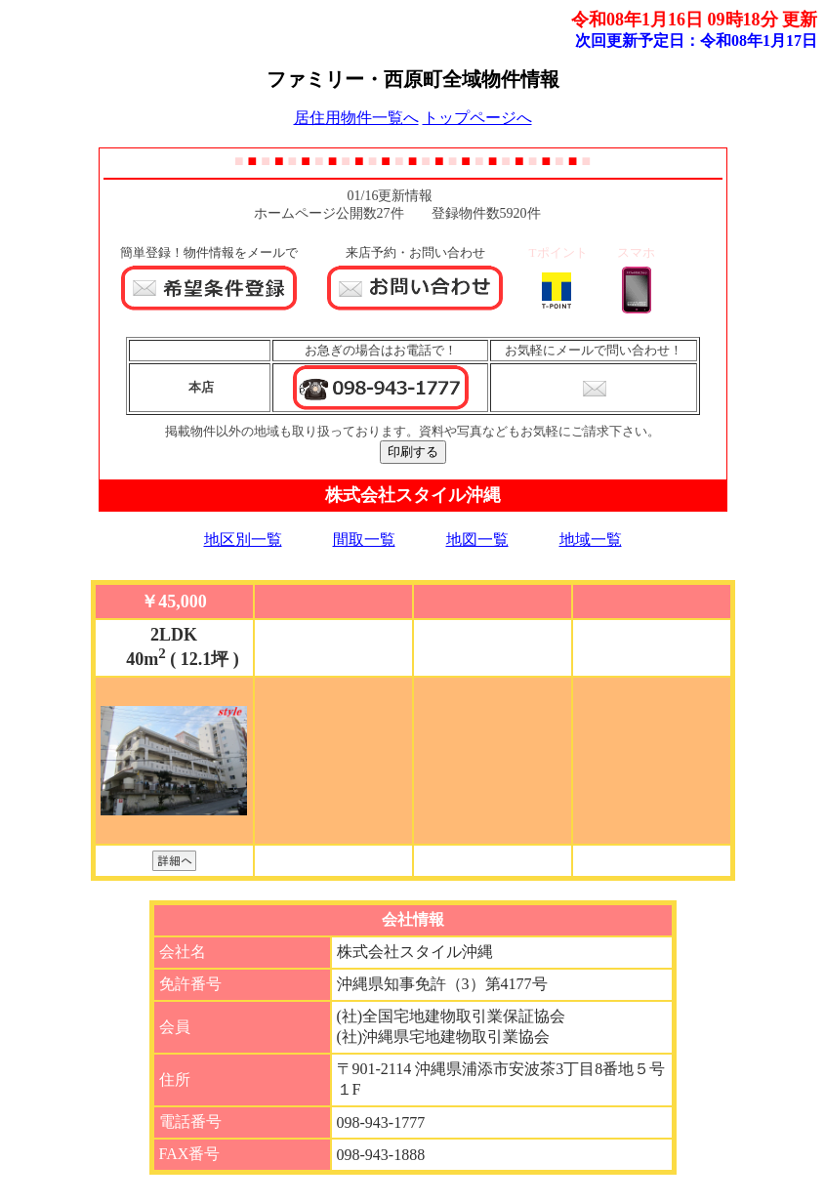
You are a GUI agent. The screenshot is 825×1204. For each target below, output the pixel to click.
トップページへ (477, 117)
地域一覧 (590, 539)
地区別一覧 (243, 539)
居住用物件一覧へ (356, 117)
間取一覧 (364, 539)
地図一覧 (477, 539)
